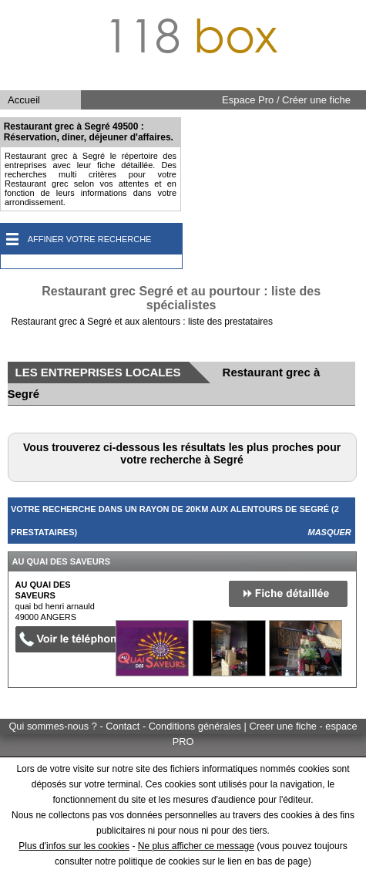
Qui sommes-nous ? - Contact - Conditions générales (125, 726)
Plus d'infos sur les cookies (73, 846)
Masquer (329, 532)
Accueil (24, 100)
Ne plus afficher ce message (196, 846)
